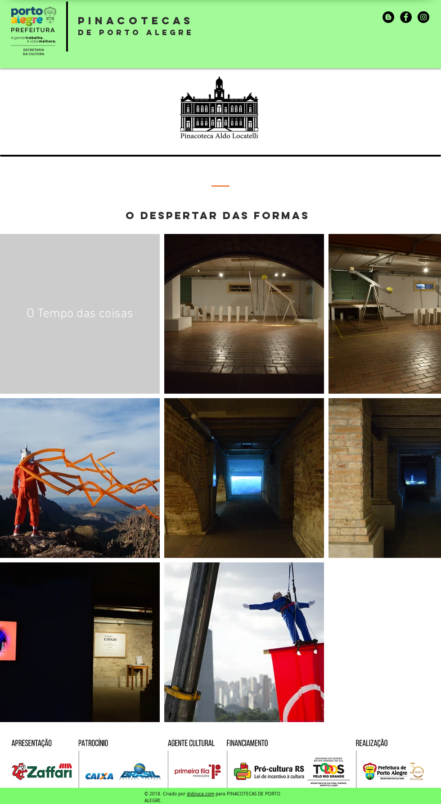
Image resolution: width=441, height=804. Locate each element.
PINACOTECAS (136, 20)
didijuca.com (200, 794)
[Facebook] (406, 17)
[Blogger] (388, 17)
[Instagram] (423, 17)
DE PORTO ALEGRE (136, 32)
